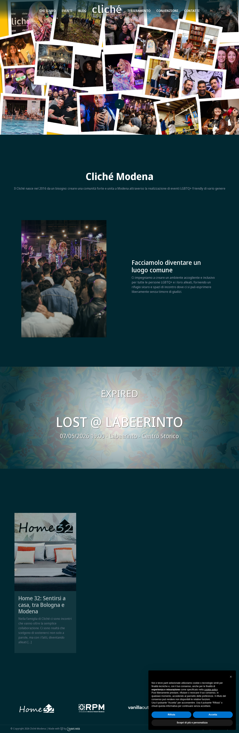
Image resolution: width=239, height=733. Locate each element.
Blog (82, 11)
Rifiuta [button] (171, 714)
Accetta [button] (213, 714)
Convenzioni (167, 11)
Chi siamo (47, 11)
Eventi (67, 11)
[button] (231, 677)
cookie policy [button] (211, 689)
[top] (119, 104)
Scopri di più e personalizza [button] (192, 722)
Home (100, 6)
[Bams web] (36, 708)
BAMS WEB (74, 728)
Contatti (192, 11)
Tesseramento (139, 11)
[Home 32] (91, 708)
